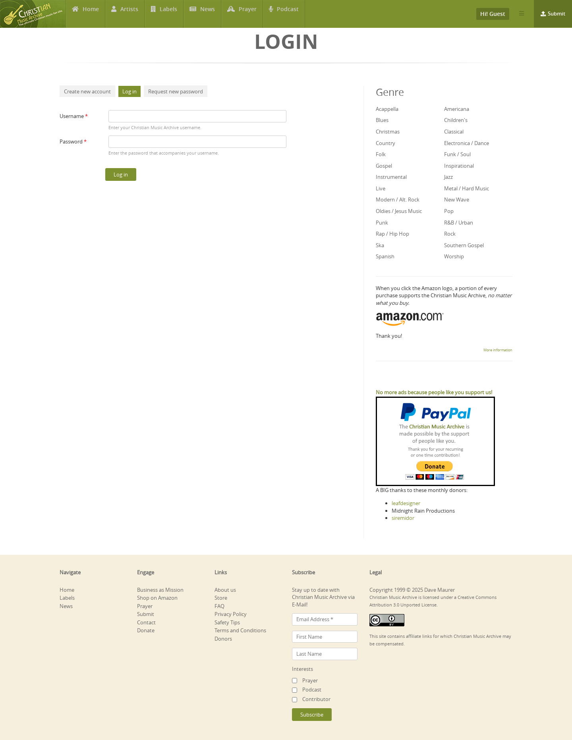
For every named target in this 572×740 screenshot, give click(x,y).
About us (225, 589)
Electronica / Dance (466, 143)
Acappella (387, 108)
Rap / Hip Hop (392, 233)
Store (220, 597)
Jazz (448, 176)
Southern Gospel (464, 245)
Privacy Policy (230, 614)
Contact (146, 622)
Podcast (288, 13)
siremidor (403, 517)
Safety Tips (227, 622)
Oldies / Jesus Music (399, 211)
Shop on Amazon (157, 597)
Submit (556, 13)
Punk (382, 222)
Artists (129, 13)
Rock (450, 233)
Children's (456, 120)
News (207, 13)
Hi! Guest (492, 13)
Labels (168, 13)
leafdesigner (406, 503)
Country (385, 143)
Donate (146, 630)
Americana (456, 108)
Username (74, 116)
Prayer (248, 13)
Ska (380, 245)
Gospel (384, 165)
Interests (302, 668)
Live (380, 188)
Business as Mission (160, 589)
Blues (382, 120)
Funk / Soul (457, 154)
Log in (131, 91)
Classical (454, 131)
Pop (449, 211)
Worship (454, 256)
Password (73, 141)
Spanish (385, 256)
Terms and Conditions (240, 630)
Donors (223, 638)
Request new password (175, 91)
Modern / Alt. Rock (397, 199)
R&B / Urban (458, 222)
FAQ (219, 606)
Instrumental (391, 176)
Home (90, 13)
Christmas (388, 131)
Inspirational (459, 165)
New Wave (456, 199)
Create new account (87, 91)
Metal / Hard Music (466, 188)
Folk (381, 154)
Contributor (316, 699)
